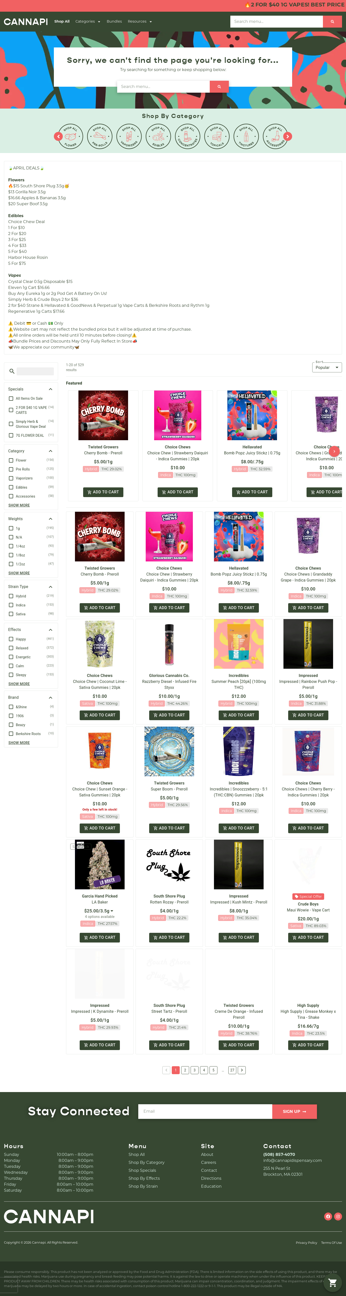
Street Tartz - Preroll (169, 1011)
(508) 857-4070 (279, 1154)
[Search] (332, 22)
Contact (209, 1170)
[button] (12, 371)
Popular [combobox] (323, 367)
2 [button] (185, 1070)
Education (211, 1186)
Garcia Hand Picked (99, 896)
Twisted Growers (103, 447)
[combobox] (99, 911)
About (207, 1154)
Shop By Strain (143, 1186)
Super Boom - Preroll (169, 789)
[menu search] (35, 371)
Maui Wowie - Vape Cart (308, 910)
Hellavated (252, 447)
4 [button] (204, 1070)
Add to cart (103, 492)
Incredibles (239, 675)
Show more (19, 505)
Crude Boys (308, 904)
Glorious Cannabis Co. (169, 675)
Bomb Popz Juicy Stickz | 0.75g (252, 453)
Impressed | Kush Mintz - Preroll (238, 902)
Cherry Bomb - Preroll (103, 453)
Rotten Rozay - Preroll (169, 902)
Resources (140, 21)
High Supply (308, 1005)
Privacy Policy (306, 1243)
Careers (208, 1162)
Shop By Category (147, 1162)
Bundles (114, 21)
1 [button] (175, 1070)
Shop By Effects (144, 1178)
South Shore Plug (169, 896)
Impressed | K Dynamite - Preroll (99, 1011)
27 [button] (232, 1070)
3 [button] (194, 1070)
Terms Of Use (331, 1243)
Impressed (308, 675)
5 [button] (213, 1070)
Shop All (61, 21)
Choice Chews (177, 447)
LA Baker (100, 902)
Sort (320, 362)
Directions (211, 1178)
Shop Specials (142, 1170)
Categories (88, 21)
